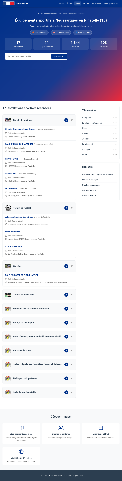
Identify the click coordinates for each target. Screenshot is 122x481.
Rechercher (59, 56)
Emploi (86, 3)
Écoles (69, 3)
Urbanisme (96, 3)
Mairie (61, 3)
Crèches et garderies (91, 185)
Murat (99, 155)
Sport (78, 3)
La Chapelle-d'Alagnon (99, 123)
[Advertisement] (61, 78)
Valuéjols (99, 149)
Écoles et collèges (90, 179)
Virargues (99, 117)
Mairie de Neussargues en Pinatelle (97, 174)
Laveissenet (99, 144)
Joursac (99, 139)
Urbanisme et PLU (90, 195)
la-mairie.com (57, 475)
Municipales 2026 (111, 3)
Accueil (40, 13)
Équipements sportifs (53, 13)
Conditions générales (73, 475)
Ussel (99, 128)
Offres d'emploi (89, 190)
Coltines (99, 133)
